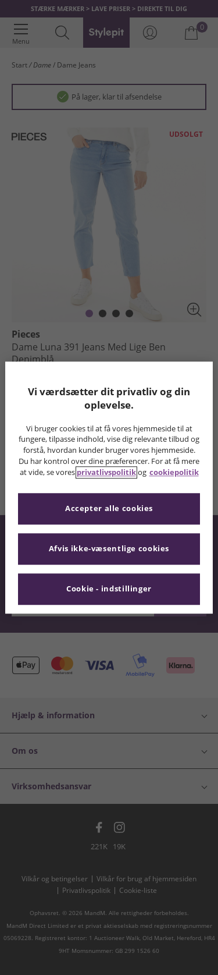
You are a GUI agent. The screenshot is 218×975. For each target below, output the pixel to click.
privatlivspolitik (106, 472)
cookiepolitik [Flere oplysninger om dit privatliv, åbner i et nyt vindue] (174, 472)
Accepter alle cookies (109, 508)
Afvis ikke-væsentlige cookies (109, 549)
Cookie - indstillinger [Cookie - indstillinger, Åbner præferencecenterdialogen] (109, 589)
